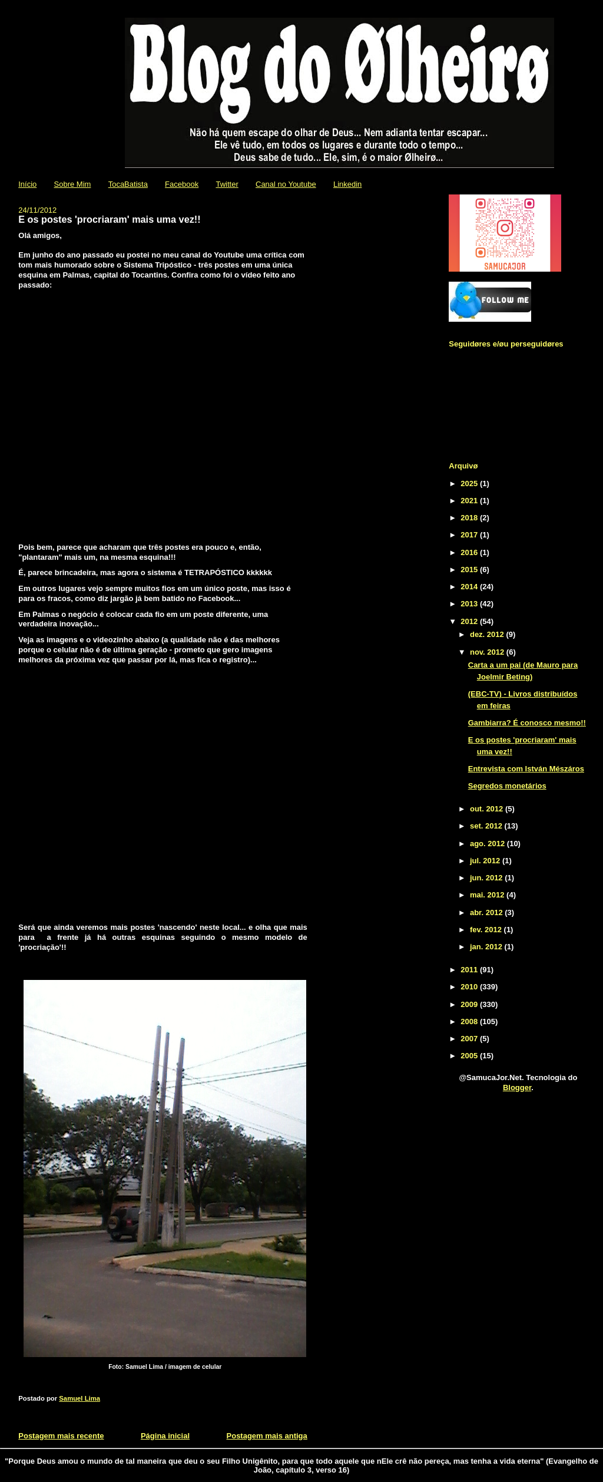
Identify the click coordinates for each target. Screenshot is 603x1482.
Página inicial (165, 1435)
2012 (470, 621)
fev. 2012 (487, 929)
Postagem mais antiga (267, 1435)
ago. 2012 (488, 843)
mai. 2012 (488, 894)
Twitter (227, 184)
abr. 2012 (487, 912)
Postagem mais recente (61, 1435)
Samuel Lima (79, 1398)
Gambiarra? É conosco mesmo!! (527, 722)
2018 (470, 517)
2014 (470, 586)
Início (27, 184)
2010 (470, 986)
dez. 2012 (488, 634)
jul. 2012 (486, 860)
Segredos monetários (507, 785)
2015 (470, 569)
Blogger (517, 1087)
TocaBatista (128, 184)
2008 (470, 1021)
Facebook (181, 184)
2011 (470, 969)
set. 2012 (487, 825)
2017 (470, 534)
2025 (470, 483)
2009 (470, 1004)
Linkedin (347, 184)
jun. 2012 (487, 877)
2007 (470, 1038)
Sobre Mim (72, 184)
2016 (470, 552)
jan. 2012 (487, 946)
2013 (470, 603)
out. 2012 (487, 808)
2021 (470, 500)
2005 (470, 1055)
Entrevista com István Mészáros (526, 768)
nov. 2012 (488, 652)
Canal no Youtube (286, 184)
